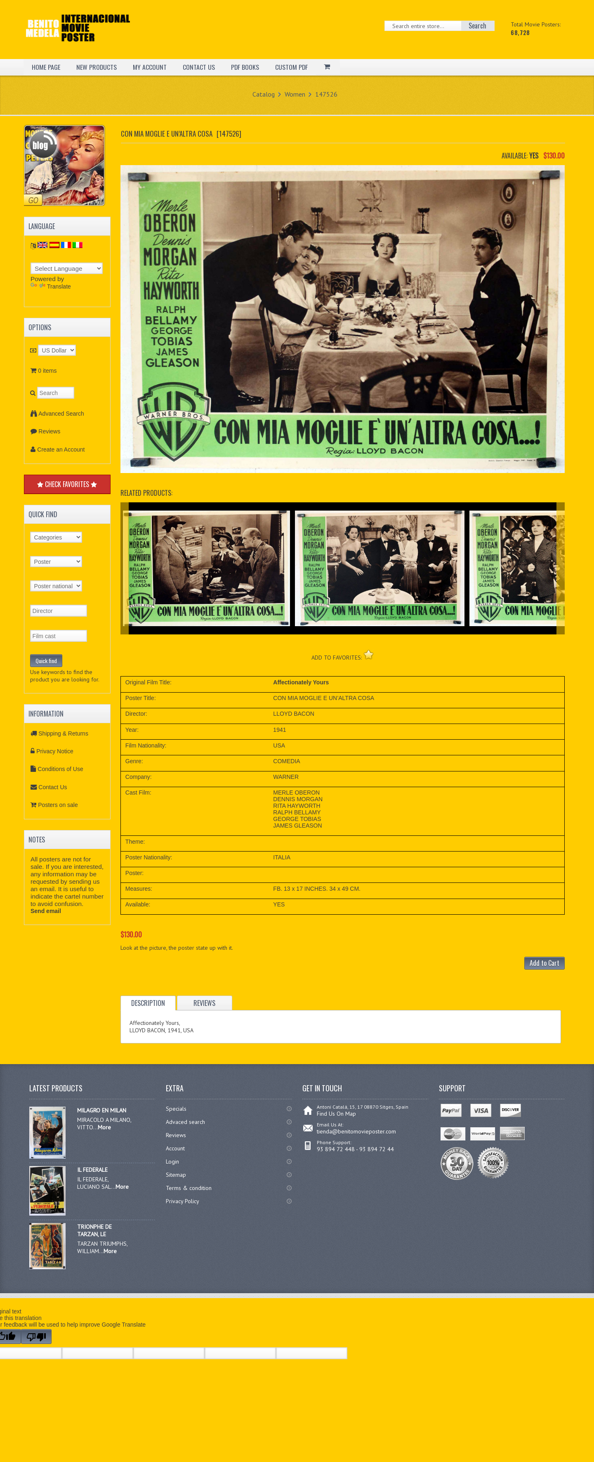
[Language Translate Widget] (67, 268)
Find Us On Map (336, 1113)
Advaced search (185, 1122)
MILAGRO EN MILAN (101, 1110)
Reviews (49, 431)
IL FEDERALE (92, 1169)
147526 (326, 94)
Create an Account (61, 449)
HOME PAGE (46, 67)
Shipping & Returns (63, 733)
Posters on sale (58, 805)
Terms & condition (189, 1188)
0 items (47, 370)
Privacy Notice (54, 751)
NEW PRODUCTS (96, 67)
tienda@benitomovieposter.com (356, 1131)
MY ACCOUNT (150, 67)
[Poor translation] (36, 1336)
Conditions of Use (60, 769)
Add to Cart (544, 963)
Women (295, 94)
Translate (51, 286)
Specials (176, 1108)
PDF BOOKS (245, 67)
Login (172, 1161)
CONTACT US (199, 67)
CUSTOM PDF (292, 67)
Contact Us (52, 787)
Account (175, 1148)
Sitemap (176, 1174)
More (104, 1127)
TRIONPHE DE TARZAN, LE (94, 1230)
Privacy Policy (182, 1201)
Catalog (263, 94)
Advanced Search (61, 413)
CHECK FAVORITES (67, 484)
